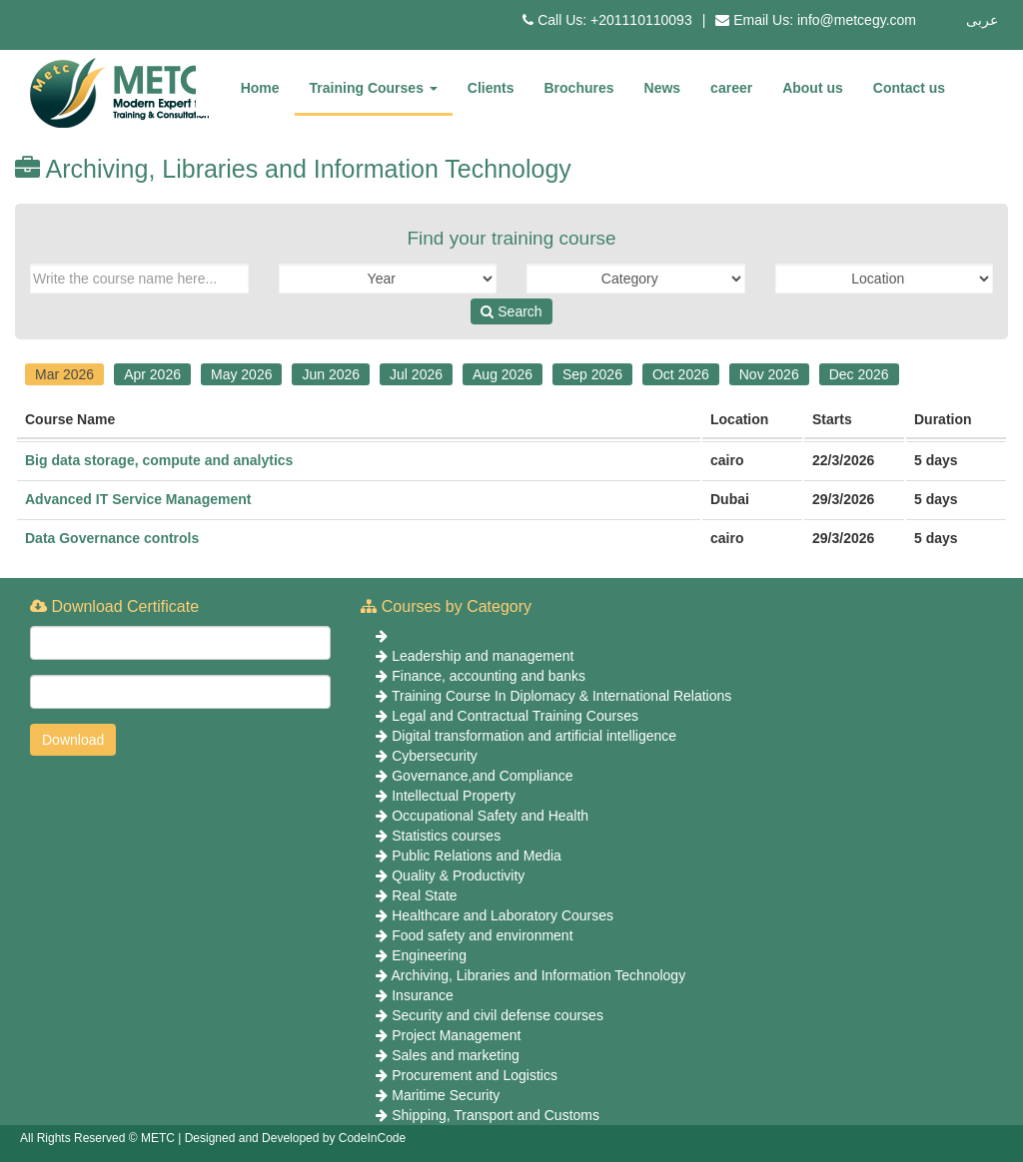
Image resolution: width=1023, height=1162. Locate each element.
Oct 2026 (680, 374)
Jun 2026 (331, 374)
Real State (424, 895)
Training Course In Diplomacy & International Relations (561, 696)
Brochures (579, 88)
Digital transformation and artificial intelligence (534, 736)
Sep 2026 (592, 374)
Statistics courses (446, 836)
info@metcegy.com (856, 20)
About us (812, 88)
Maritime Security (446, 1095)
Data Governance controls (112, 538)
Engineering (429, 955)
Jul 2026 (416, 374)
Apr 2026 (152, 374)
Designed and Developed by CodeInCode (296, 1138)
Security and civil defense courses (497, 1015)
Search (511, 311)
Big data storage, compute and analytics (159, 460)
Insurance (422, 995)
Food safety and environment (482, 935)
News (662, 88)
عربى (982, 20)
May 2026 (241, 374)
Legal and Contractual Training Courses (515, 716)
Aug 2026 (502, 374)
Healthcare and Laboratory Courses (502, 915)
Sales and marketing (455, 1055)
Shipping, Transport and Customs (495, 1115)
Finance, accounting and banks (488, 676)
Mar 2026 (64, 374)
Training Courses (374, 88)
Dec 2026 (859, 374)
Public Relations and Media (476, 856)
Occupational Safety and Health (490, 816)
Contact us (909, 88)
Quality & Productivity (458, 875)
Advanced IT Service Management (138, 499)
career (731, 88)
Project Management (456, 1035)
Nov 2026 (769, 374)
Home (260, 88)
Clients (491, 88)
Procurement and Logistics (474, 1075)
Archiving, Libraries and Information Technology (538, 975)
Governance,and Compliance (482, 776)
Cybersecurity (435, 756)
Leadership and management (482, 656)
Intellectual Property (453, 796)
